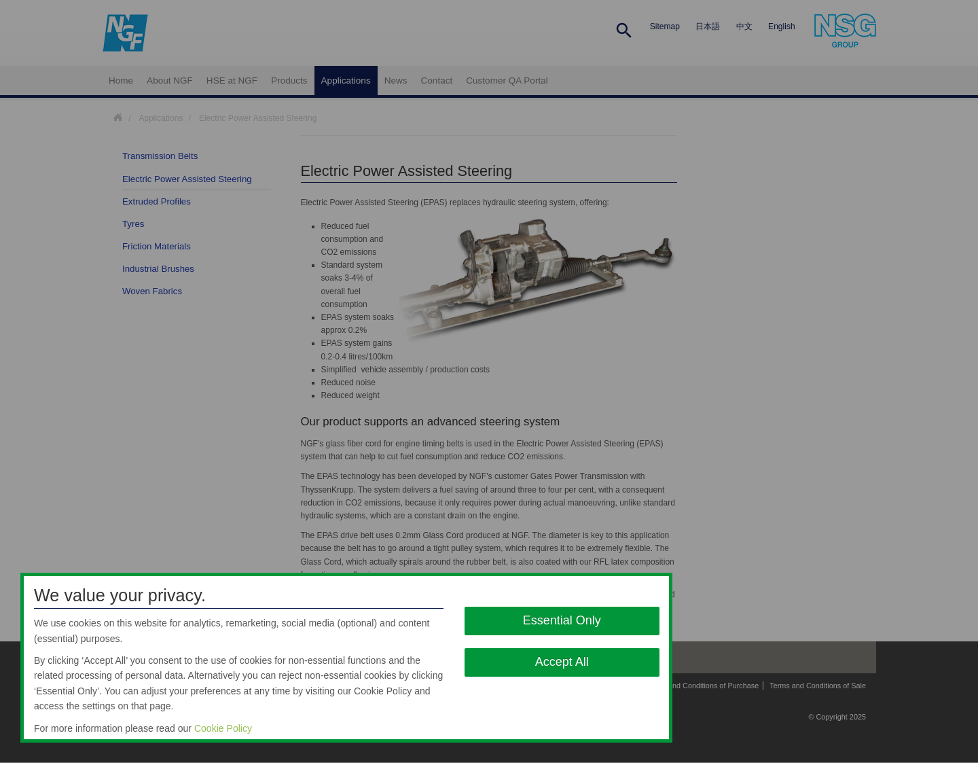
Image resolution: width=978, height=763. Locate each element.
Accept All (562, 662)
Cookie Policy (223, 728)
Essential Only (562, 620)
